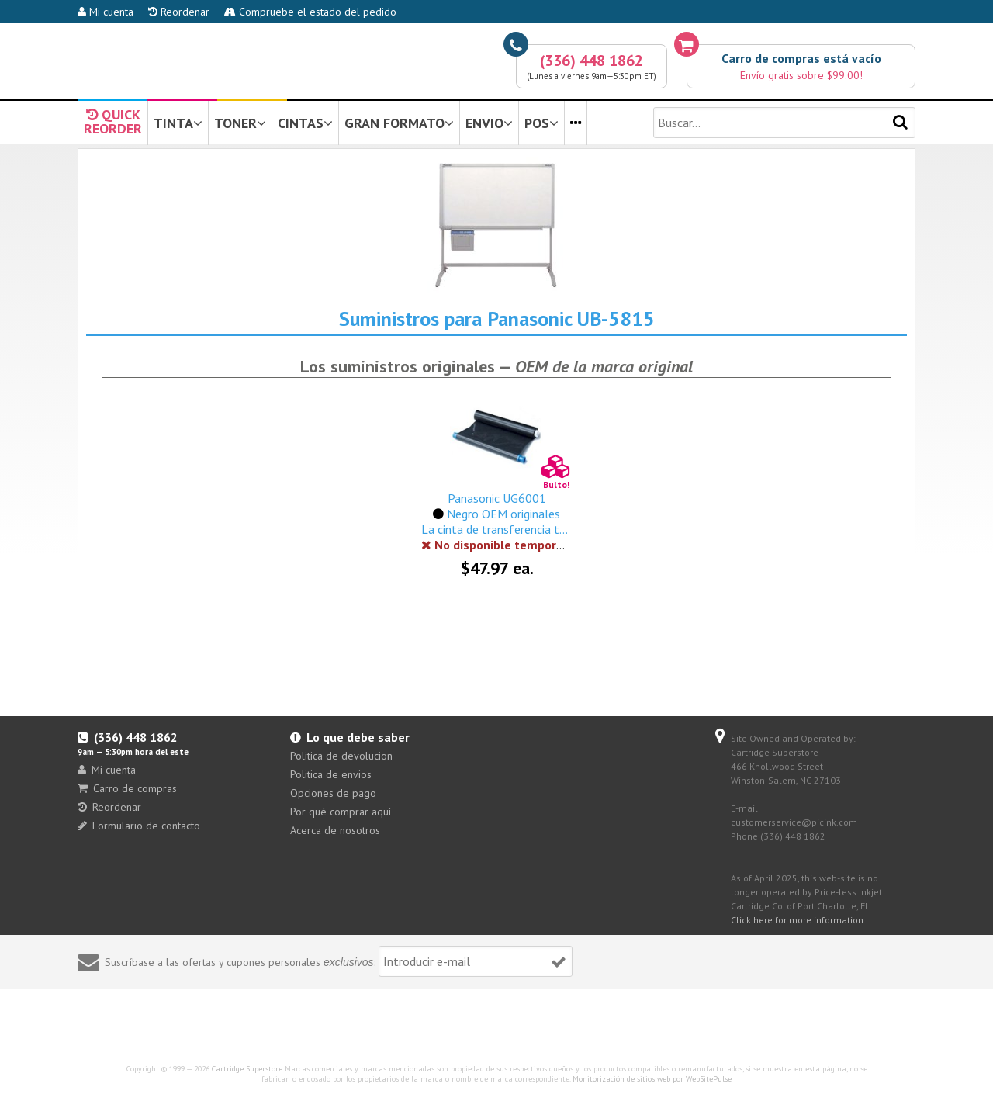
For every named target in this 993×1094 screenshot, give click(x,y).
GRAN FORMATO (399, 123)
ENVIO (489, 123)
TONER (240, 123)
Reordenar (178, 12)
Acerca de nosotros (335, 830)
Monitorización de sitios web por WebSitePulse (652, 1079)
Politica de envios (331, 774)
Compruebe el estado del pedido (310, 12)
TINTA (178, 123)
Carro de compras (127, 788)
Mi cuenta (105, 12)
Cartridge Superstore (247, 1069)
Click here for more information (797, 920)
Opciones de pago (333, 793)
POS (541, 123)
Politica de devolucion (341, 756)
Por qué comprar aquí (340, 812)
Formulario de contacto (139, 826)
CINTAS (305, 123)
